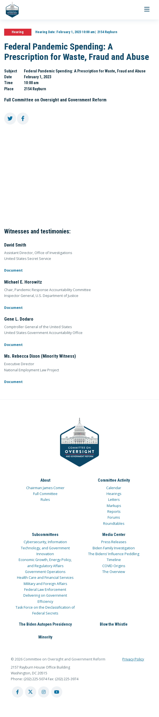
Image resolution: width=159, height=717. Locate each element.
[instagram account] (43, 692)
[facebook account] (17, 692)
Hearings (113, 493)
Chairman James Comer (45, 488)
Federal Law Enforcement (45, 589)
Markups (114, 505)
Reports (113, 511)
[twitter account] (30, 692)
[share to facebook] (23, 119)
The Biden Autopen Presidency (45, 624)
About (45, 480)
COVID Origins (113, 566)
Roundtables (113, 523)
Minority (45, 637)
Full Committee (45, 493)
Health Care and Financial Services (45, 577)
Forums (114, 517)
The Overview (113, 571)
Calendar (113, 488)
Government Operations (45, 571)
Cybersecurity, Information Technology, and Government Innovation (45, 548)
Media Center (113, 534)
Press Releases (113, 542)
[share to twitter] (10, 119)
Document (13, 270)
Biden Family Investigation (114, 548)
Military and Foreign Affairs (45, 583)
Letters (114, 499)
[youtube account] (56, 692)
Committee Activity (114, 480)
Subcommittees (45, 534)
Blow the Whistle (114, 624)
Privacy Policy (133, 659)
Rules (45, 499)
